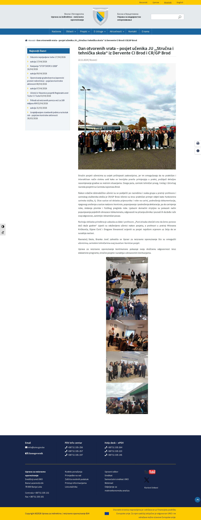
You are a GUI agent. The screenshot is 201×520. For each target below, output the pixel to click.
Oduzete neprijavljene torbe (42, 57)
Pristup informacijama (76, 483)
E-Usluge (98, 31)
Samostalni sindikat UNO (117, 479)
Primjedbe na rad (73, 475)
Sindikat (109, 475)
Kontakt (132, 31)
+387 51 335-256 (74, 447)
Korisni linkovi (151, 487)
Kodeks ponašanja (73, 471)
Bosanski (143, 2)
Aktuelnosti (116, 31)
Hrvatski (168, 2)
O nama (145, 31)
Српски (156, 2)
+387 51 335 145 (113, 454)
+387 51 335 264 (113, 447)
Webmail (109, 483)
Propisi (83, 31)
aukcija (33, 61)
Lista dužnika (71, 486)
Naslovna (56, 31)
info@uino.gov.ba (36, 447)
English (180, 2)
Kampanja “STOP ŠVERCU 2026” (44, 66)
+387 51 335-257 (74, 451)
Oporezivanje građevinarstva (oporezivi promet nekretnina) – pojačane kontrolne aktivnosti (45, 80)
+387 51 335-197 (74, 454)
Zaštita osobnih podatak (76, 479)
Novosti (32, 40)
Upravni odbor (111, 471)
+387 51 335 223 (113, 451)
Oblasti (69, 31)
